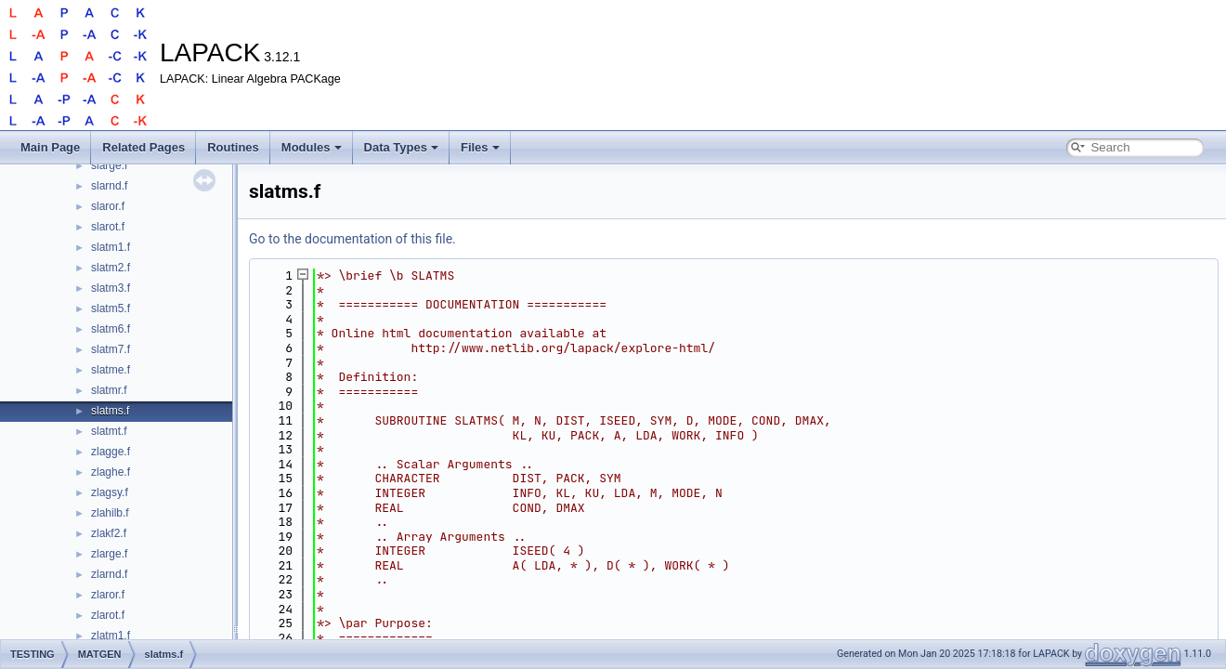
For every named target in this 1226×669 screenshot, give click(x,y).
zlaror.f (107, 594)
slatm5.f (110, 308)
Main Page (50, 147)
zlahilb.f (110, 512)
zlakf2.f (108, 533)
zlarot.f (107, 615)
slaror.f (107, 206)
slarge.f (109, 165)
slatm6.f (110, 328)
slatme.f (110, 369)
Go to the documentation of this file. (352, 238)
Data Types (401, 147)
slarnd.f (109, 185)
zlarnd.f (109, 574)
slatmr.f (109, 390)
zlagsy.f (109, 492)
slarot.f (107, 226)
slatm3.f (110, 288)
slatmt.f (109, 431)
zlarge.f (109, 553)
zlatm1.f (110, 635)
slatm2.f (110, 267)
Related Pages (143, 147)
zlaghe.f (110, 472)
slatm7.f (110, 349)
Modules (311, 147)
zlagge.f (110, 451)
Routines (233, 147)
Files (480, 147)
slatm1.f (110, 247)
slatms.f (110, 410)
